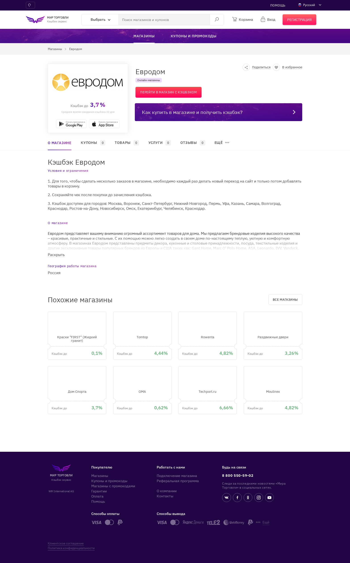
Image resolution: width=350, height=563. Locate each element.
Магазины (99, 475)
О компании (167, 491)
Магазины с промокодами (113, 486)
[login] (268, 19)
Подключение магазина (177, 475)
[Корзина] (242, 19)
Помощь (277, 5)
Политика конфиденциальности (71, 548)
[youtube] (269, 498)
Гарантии (99, 491)
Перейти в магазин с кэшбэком (168, 92)
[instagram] (258, 498)
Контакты (165, 496)
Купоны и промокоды (109, 481)
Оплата (97, 496)
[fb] (237, 498)
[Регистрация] (299, 19)
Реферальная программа (178, 481)
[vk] (226, 498)
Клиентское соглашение (66, 543)
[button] (55, 49)
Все (285, 300)
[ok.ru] (248, 498)
